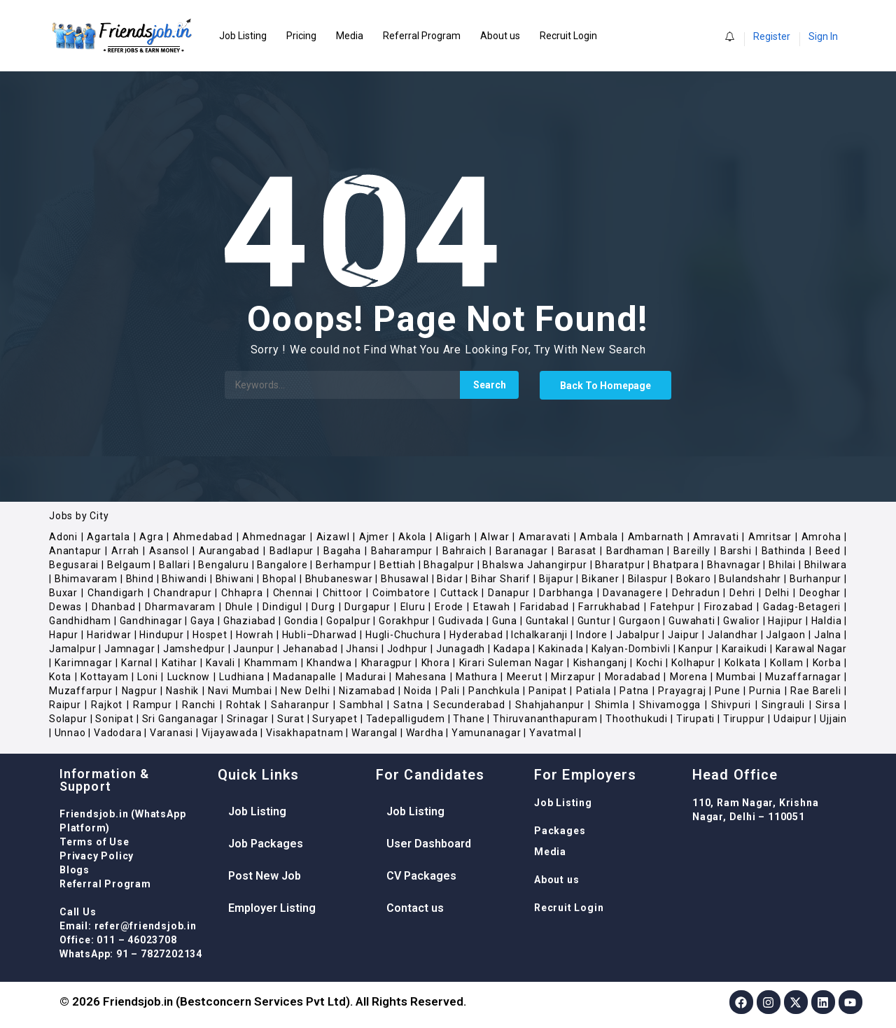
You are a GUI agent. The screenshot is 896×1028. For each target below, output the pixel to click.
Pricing (301, 35)
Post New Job (264, 875)
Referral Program (422, 35)
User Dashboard (428, 843)
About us (500, 35)
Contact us (415, 908)
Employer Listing (272, 908)
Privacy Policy (96, 855)
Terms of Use (94, 841)
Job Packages (265, 843)
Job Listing (243, 35)
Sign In (823, 36)
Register (771, 36)
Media (349, 35)
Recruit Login (568, 35)
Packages (559, 830)
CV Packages (421, 875)
